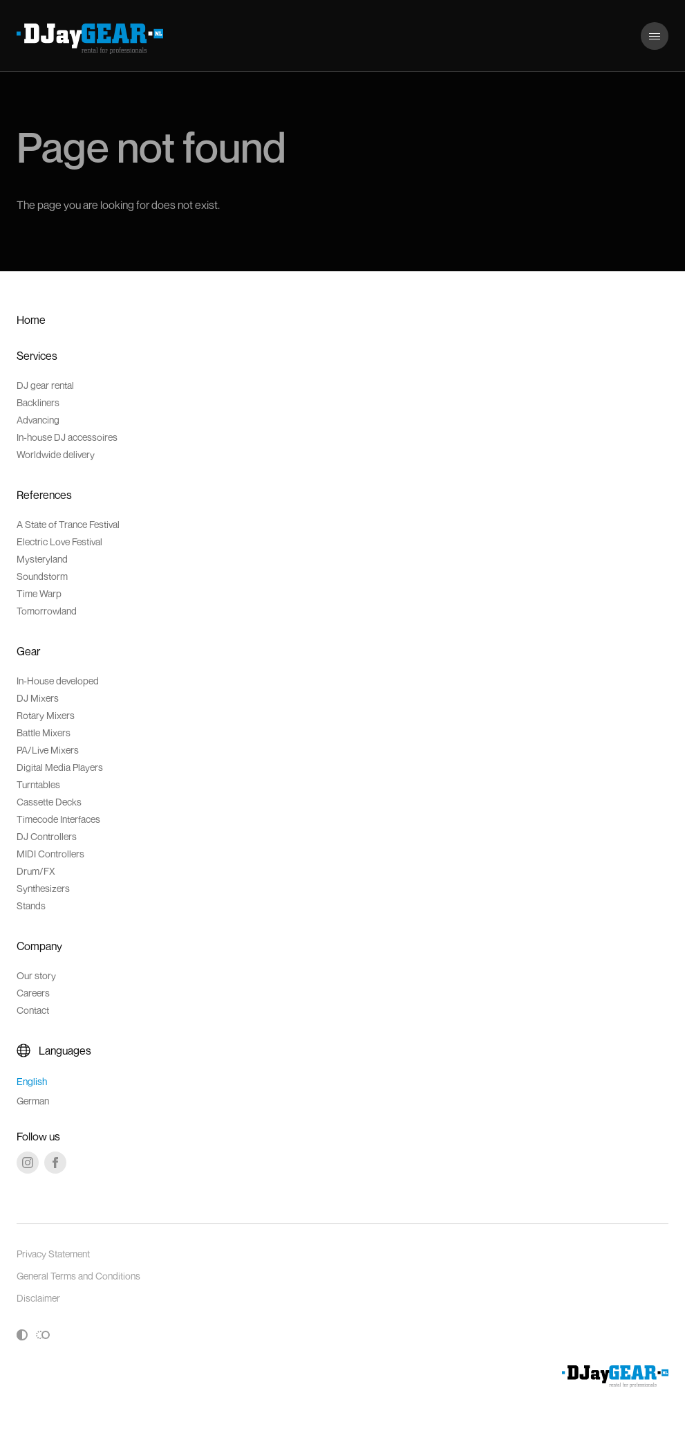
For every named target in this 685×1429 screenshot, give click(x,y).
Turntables (38, 784)
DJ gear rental (45, 385)
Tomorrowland (47, 611)
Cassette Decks (49, 802)
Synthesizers (43, 888)
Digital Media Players (60, 767)
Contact (33, 1010)
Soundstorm (42, 576)
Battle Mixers (44, 732)
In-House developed (58, 680)
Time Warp (39, 593)
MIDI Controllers (50, 853)
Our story (36, 975)
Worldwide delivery (56, 454)
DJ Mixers (38, 698)
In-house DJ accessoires (67, 437)
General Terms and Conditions (78, 1276)
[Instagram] (28, 1163)
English (32, 1081)
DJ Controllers (47, 836)
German (33, 1101)
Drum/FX (36, 871)
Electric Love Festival (59, 541)
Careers (33, 993)
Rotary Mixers (46, 715)
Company (39, 946)
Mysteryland (42, 559)
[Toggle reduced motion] (43, 1335)
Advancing (38, 420)
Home (31, 320)
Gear (28, 651)
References (44, 495)
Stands (31, 905)
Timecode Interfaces (58, 819)
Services (37, 356)
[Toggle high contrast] (22, 1335)
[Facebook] (55, 1163)
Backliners (38, 402)
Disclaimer (38, 1298)
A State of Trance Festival (68, 524)
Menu (654, 29)
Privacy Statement (53, 1253)
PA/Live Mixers (48, 750)
